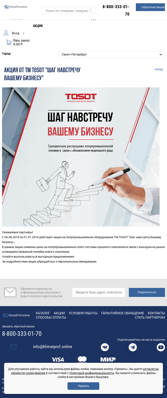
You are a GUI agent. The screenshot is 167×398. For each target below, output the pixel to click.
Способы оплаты (51, 317)
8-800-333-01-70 (22, 333)
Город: (6, 53)
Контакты (156, 313)
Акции (38, 26)
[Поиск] (68, 10)
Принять (83, 386)
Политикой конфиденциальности (91, 373)
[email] (98, 292)
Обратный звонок (153, 7)
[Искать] (90, 10)
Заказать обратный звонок (18, 326)
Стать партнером (150, 317)
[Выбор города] (111, 54)
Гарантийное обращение (122, 313)
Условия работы (83, 313)
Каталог (43, 313)
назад (159, 69)
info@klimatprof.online (52, 346)
